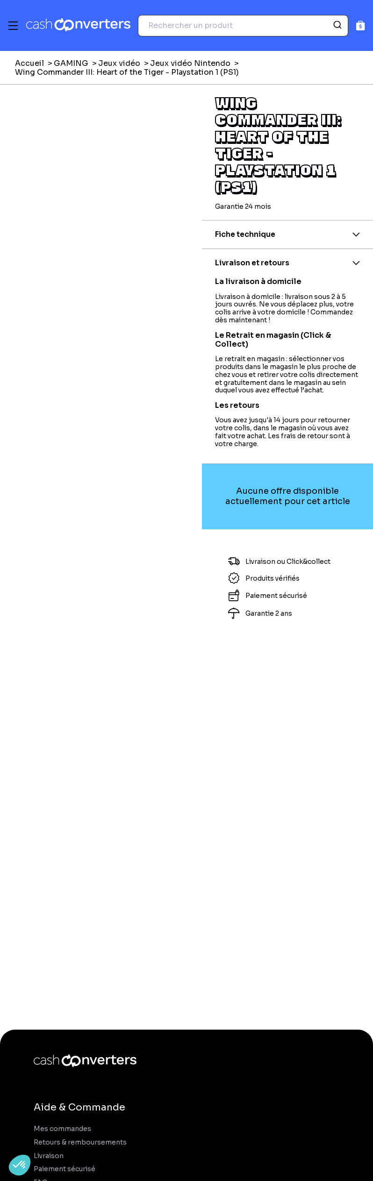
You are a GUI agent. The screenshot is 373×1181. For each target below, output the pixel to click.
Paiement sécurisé (64, 1169)
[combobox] (243, 25)
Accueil (29, 63)
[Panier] (361, 25)
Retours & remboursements (80, 1142)
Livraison (49, 1156)
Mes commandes (62, 1129)
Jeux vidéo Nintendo (190, 63)
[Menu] (13, 25)
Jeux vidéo (119, 63)
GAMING (71, 63)
